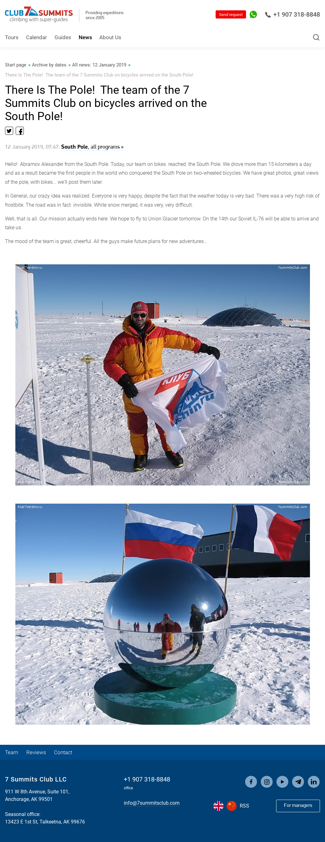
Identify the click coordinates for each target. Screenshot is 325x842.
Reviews (36, 752)
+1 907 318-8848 (292, 14)
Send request (231, 14)
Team (11, 752)
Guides (63, 37)
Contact (63, 752)
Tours (11, 37)
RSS (244, 806)
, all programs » (92, 147)
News (85, 37)
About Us (110, 37)
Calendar (36, 37)
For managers (298, 805)
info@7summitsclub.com (152, 803)
